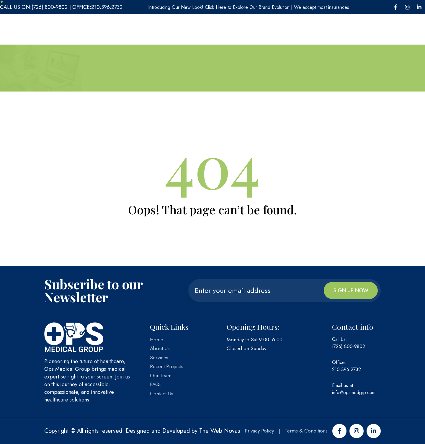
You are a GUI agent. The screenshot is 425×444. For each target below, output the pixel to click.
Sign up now (351, 290)
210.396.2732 (346, 369)
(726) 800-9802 (348, 346)
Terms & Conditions (306, 430)
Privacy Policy (259, 430)
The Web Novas (219, 431)
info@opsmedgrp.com (353, 392)
